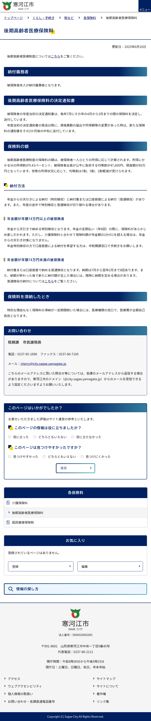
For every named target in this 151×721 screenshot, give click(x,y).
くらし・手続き (44, 17)
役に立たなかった (88, 436)
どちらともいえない (52, 436)
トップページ (13, 17)
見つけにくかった (98, 456)
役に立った (21, 436)
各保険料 (90, 17)
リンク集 (103, 701)
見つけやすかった (25, 456)
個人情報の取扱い (20, 693)
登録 (15, 566)
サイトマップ (106, 678)
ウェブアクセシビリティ (25, 686)
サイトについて (108, 686)
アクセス (14, 678)
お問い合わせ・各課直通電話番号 (31, 701)
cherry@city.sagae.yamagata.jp (43, 363)
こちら (55, 56)
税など (69, 17)
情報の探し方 (27, 589)
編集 (85, 566)
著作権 (101, 693)
